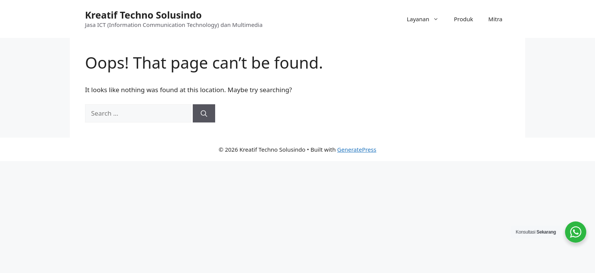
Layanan (426, 19)
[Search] (204, 113)
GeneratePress (356, 149)
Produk (463, 19)
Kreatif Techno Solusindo (143, 14)
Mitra (495, 19)
